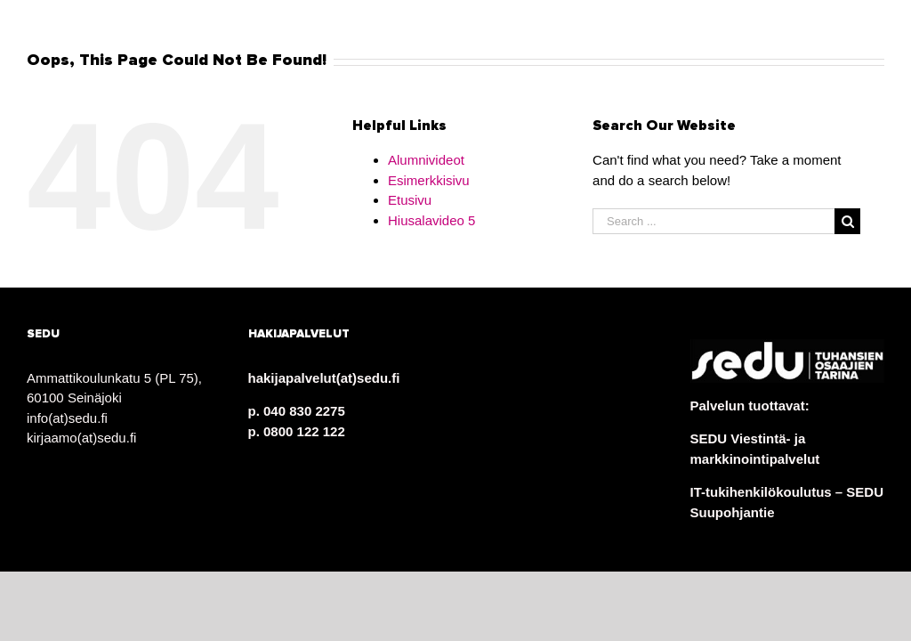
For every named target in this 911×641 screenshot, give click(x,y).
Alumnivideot (426, 159)
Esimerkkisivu (429, 180)
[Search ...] (713, 221)
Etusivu (409, 199)
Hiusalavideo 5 (431, 220)
